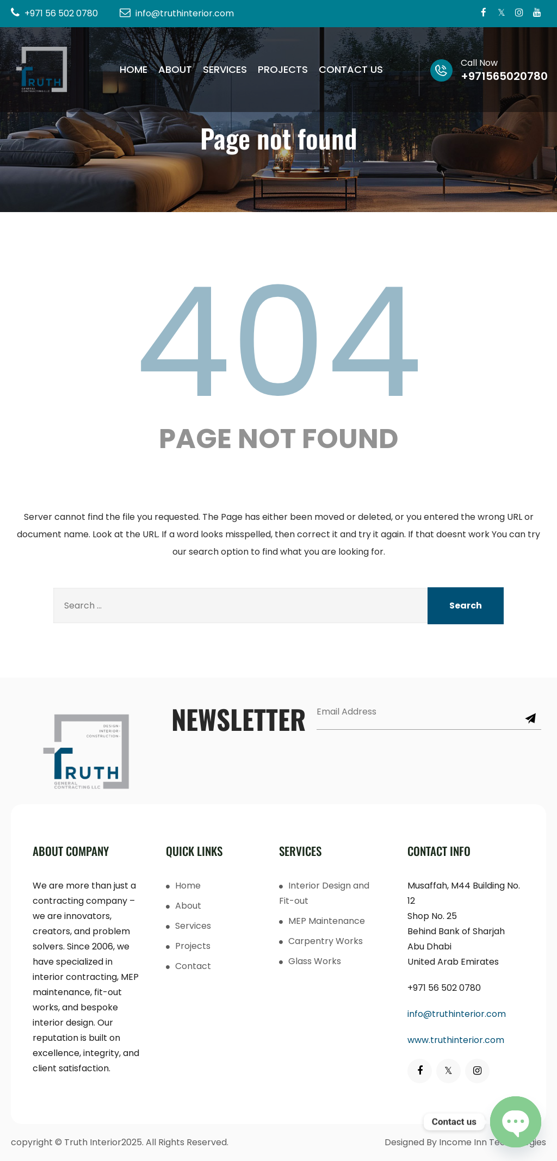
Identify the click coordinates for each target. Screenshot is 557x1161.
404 (278, 342)
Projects (283, 69)
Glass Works (314, 961)
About (175, 69)
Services (225, 69)
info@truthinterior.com (456, 1014)
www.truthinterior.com (455, 1040)
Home (133, 69)
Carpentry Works (325, 941)
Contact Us (351, 69)
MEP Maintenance (326, 921)
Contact (193, 966)
